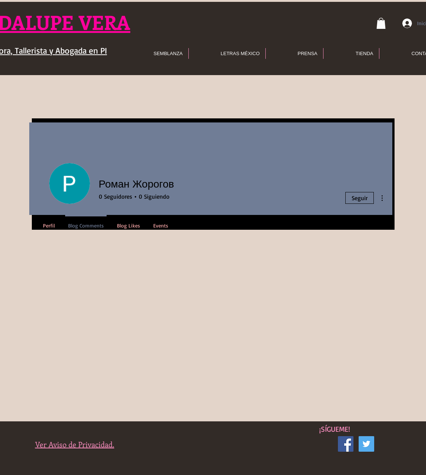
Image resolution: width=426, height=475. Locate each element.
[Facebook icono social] (345, 444)
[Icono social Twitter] (366, 444)
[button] (381, 23)
